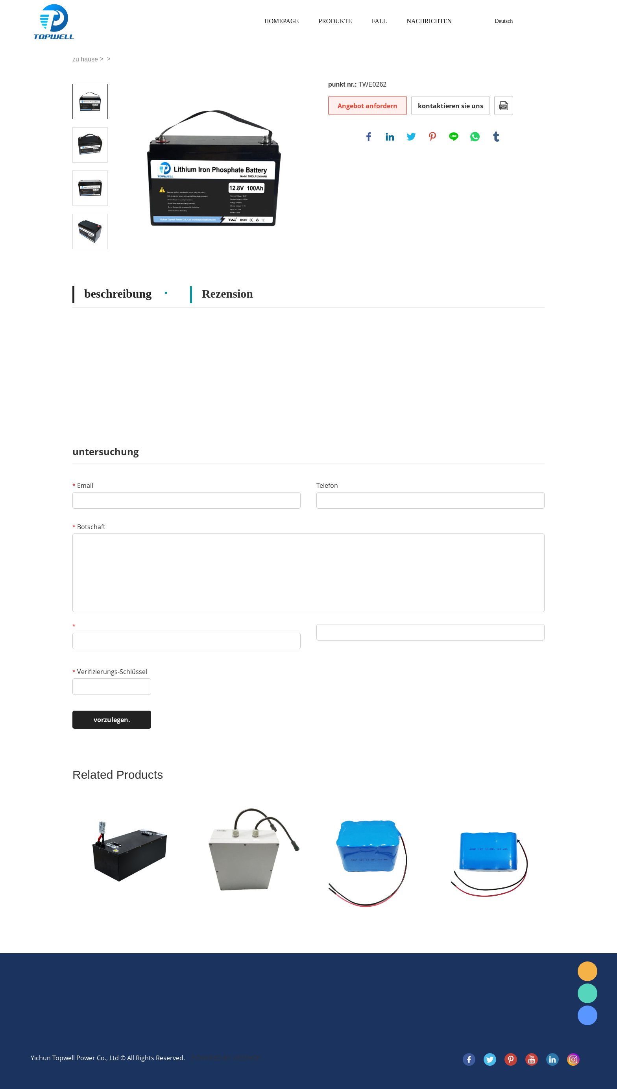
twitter (411, 137)
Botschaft (88, 526)
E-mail (587, 971)
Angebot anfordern (367, 106)
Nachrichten (429, 21)
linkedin (390, 137)
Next (90, 260)
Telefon (327, 485)
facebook (369, 137)
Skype (587, 1015)
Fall (379, 21)
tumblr (496, 137)
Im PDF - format (503, 105)
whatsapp (475, 137)
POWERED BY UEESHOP (226, 1058)
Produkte (335, 21)
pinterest (432, 137)
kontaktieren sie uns (450, 106)
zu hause (85, 59)
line (454, 137)
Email (82, 485)
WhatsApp (587, 993)
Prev (90, 73)
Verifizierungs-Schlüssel (109, 671)
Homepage (281, 21)
